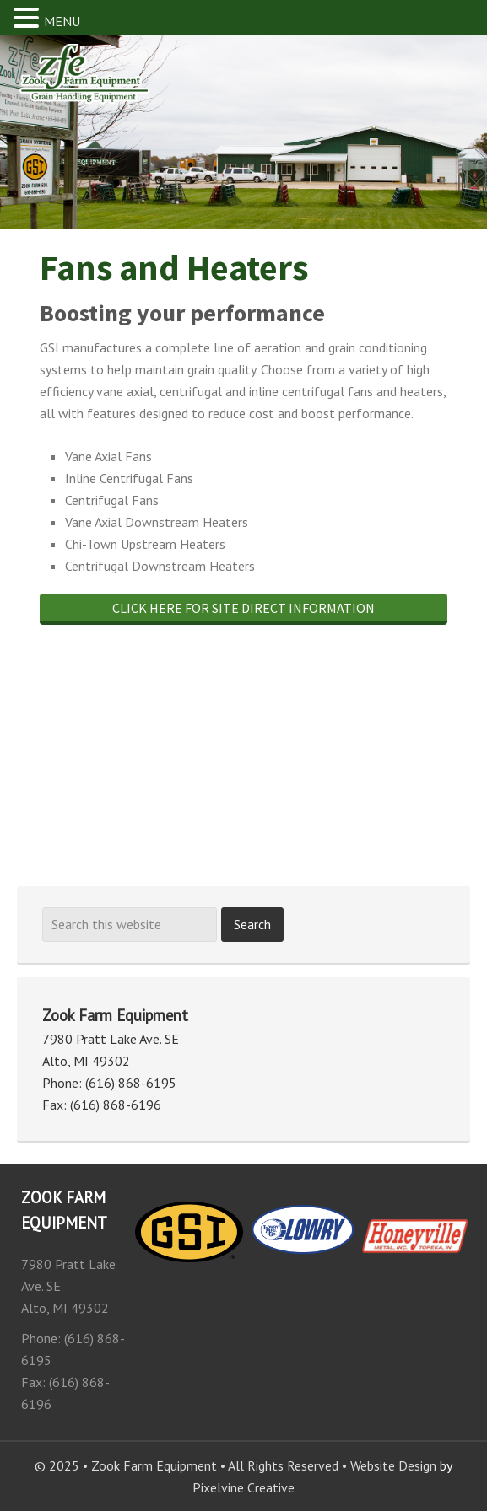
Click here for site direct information (243, 608)
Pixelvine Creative (243, 1487)
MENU (62, 21)
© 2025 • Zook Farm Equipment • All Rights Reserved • (192, 1465)
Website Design (393, 1465)
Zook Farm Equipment (105, 83)
